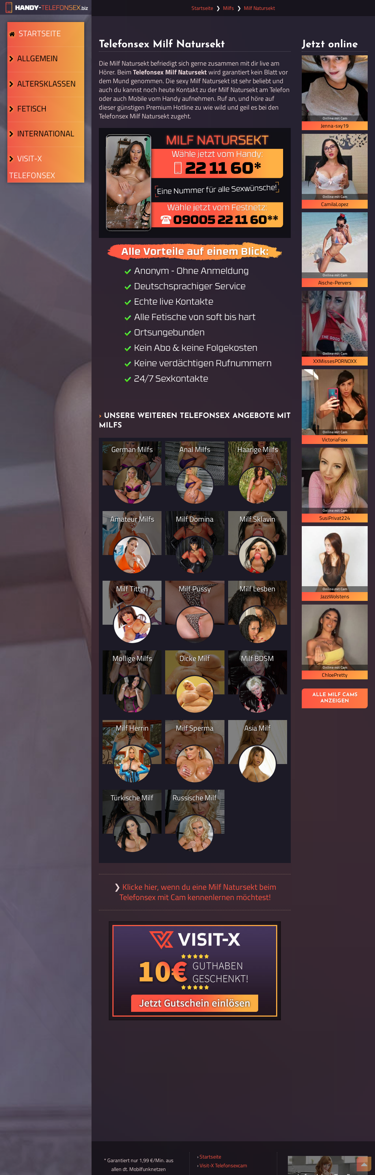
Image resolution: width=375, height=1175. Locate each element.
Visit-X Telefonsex (44, 210)
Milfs (228, 8)
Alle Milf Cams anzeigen (334, 698)
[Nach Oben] (364, 1164)
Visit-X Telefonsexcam (223, 1165)
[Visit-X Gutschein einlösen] (194, 971)
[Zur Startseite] (46, 7)
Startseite (36, 39)
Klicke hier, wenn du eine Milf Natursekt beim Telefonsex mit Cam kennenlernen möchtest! (197, 892)
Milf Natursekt (259, 8)
